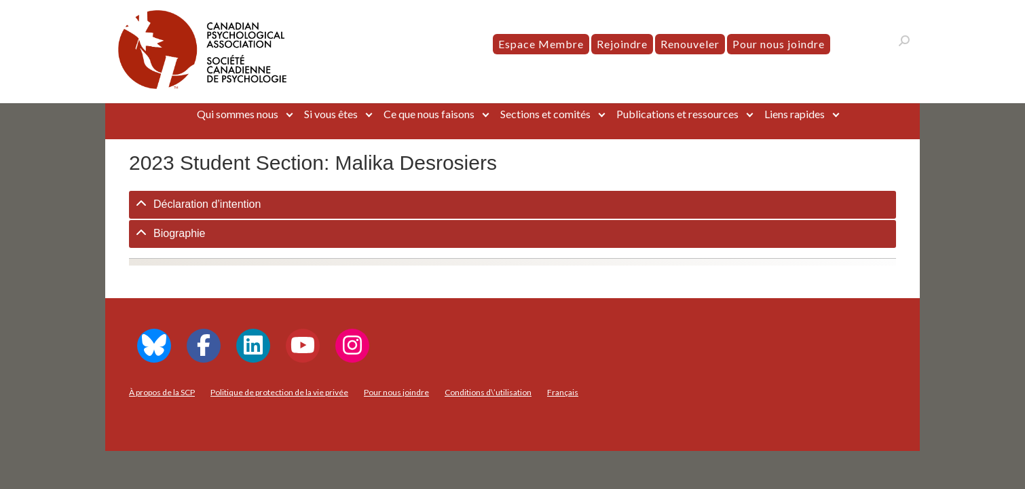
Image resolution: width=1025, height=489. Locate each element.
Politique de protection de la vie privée (279, 392)
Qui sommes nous (237, 113)
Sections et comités (545, 113)
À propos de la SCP (162, 392)
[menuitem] (562, 392)
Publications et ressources (677, 113)
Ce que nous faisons (429, 113)
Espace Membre (541, 43)
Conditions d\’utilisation (488, 392)
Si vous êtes (331, 113)
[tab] (512, 205)
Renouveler (690, 43)
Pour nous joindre (778, 43)
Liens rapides (794, 113)
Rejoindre (622, 43)
